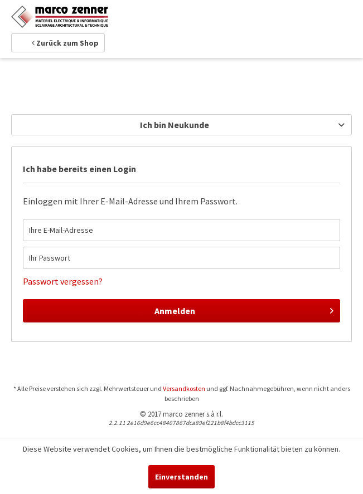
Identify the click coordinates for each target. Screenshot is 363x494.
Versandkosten (184, 388)
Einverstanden (181, 477)
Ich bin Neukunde (174, 124)
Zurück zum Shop (65, 43)
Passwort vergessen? (63, 281)
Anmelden (243, 309)
